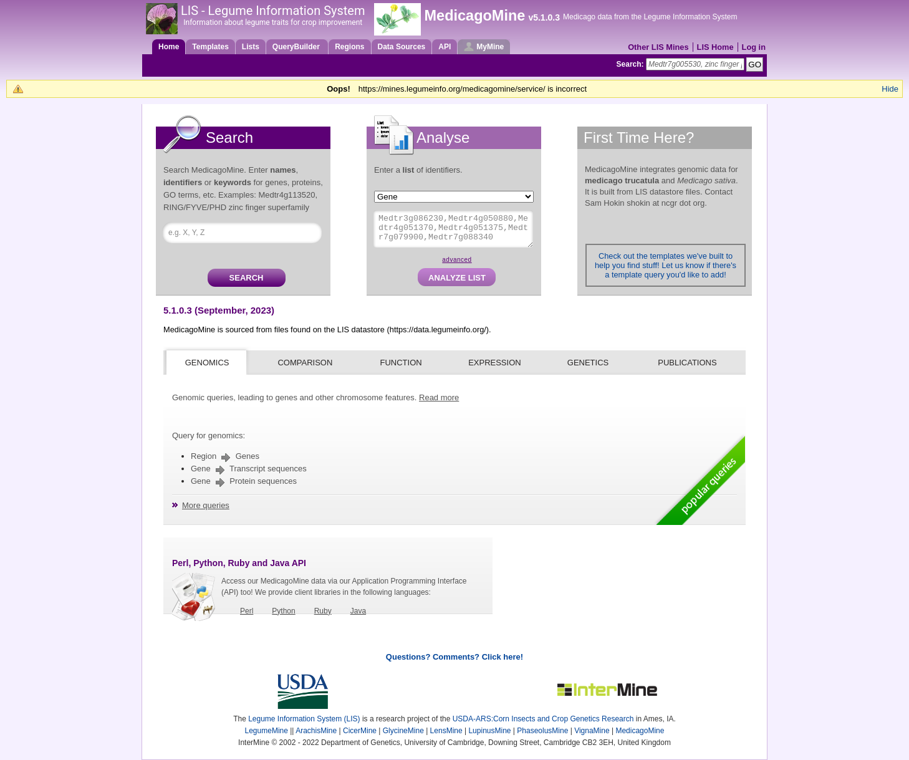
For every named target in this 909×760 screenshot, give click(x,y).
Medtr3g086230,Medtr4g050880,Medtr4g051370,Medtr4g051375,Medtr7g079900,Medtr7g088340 (453, 229)
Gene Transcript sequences (249, 468)
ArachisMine (316, 730)
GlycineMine (403, 730)
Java (358, 611)
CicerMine (360, 730)
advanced (456, 259)
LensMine (446, 730)
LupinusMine (489, 730)
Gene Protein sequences (244, 481)
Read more (439, 397)
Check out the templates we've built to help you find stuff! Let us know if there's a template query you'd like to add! (665, 265)
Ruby (323, 611)
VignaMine (591, 730)
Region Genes (225, 456)
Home (168, 46)
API (444, 46)
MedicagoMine (474, 15)
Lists (250, 46)
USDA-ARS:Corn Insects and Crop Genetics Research (543, 718)
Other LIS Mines (658, 47)
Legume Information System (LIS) (304, 718)
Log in (754, 47)
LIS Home (715, 47)
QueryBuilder (297, 46)
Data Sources (402, 46)
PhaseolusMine (542, 730)
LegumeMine (266, 730)
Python (283, 611)
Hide (890, 89)
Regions (349, 46)
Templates (210, 46)
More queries (205, 505)
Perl (246, 611)
